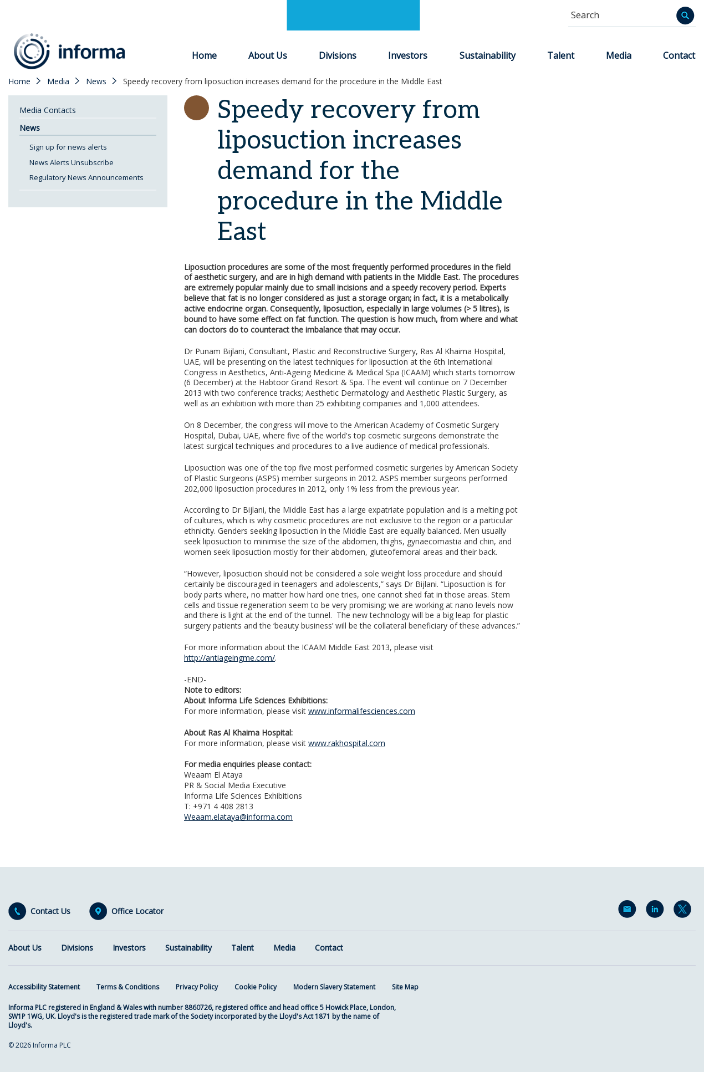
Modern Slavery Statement (334, 987)
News (96, 81)
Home (204, 55)
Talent (560, 55)
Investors (407, 55)
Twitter (685, 911)
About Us (267, 55)
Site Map (405, 987)
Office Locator (137, 911)
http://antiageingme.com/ (229, 657)
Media (618, 55)
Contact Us (50, 911)
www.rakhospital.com (346, 743)
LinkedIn (657, 911)
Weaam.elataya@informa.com (238, 816)
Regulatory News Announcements (86, 177)
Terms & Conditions (127, 987)
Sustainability (488, 55)
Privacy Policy (197, 987)
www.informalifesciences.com (361, 711)
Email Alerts (629, 911)
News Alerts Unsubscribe (71, 162)
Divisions (337, 55)
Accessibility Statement (44, 987)
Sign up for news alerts (68, 147)
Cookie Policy (255, 987)
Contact (679, 55)
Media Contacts (47, 110)
